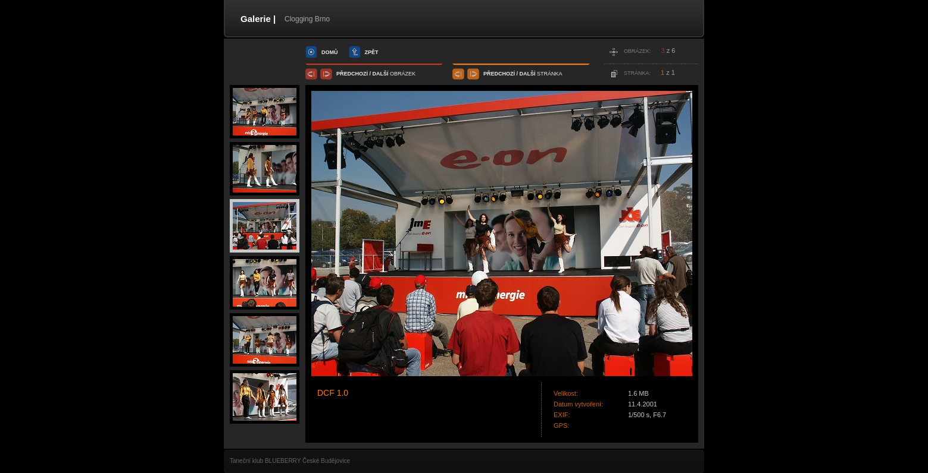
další (381, 74)
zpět (372, 52)
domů (329, 52)
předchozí (352, 74)
